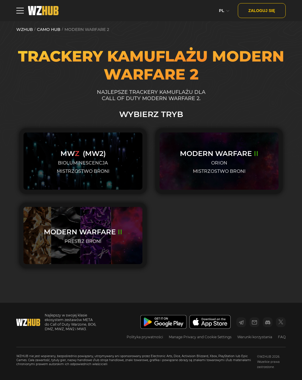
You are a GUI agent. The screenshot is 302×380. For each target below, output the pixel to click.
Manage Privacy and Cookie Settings (200, 337)
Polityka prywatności (145, 337)
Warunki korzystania (254, 337)
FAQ (282, 337)
